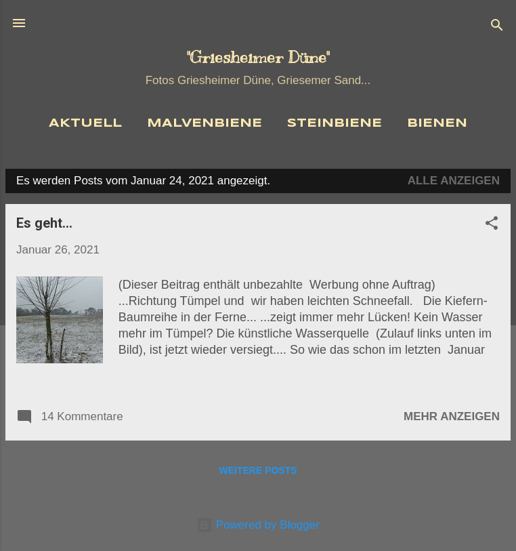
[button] (491, 225)
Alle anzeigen (454, 180)
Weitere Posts (258, 470)
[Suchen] (497, 27)
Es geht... (44, 223)
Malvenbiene (204, 123)
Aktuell (85, 123)
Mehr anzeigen (452, 416)
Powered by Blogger (258, 524)
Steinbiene (334, 123)
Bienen (437, 123)
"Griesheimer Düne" (258, 57)
